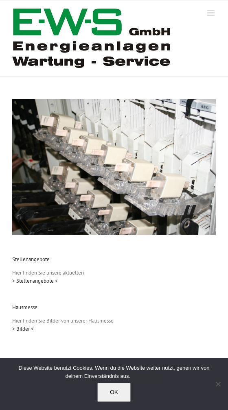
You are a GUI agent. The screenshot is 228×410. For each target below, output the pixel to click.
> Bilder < (23, 328)
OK (114, 392)
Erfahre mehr (147, 376)
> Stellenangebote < (35, 280)
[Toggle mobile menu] (211, 13)
